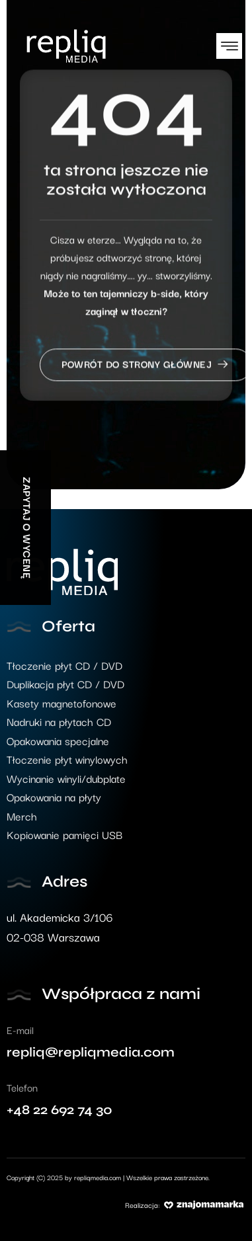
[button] (229, 46)
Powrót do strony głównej (146, 372)
